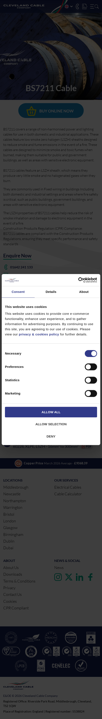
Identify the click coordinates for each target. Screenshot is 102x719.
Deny (51, 436)
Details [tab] (51, 292)
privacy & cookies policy (39, 334)
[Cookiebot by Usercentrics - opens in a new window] (78, 280)
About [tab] (84, 292)
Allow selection (51, 424)
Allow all (51, 412)
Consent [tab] (18, 292)
